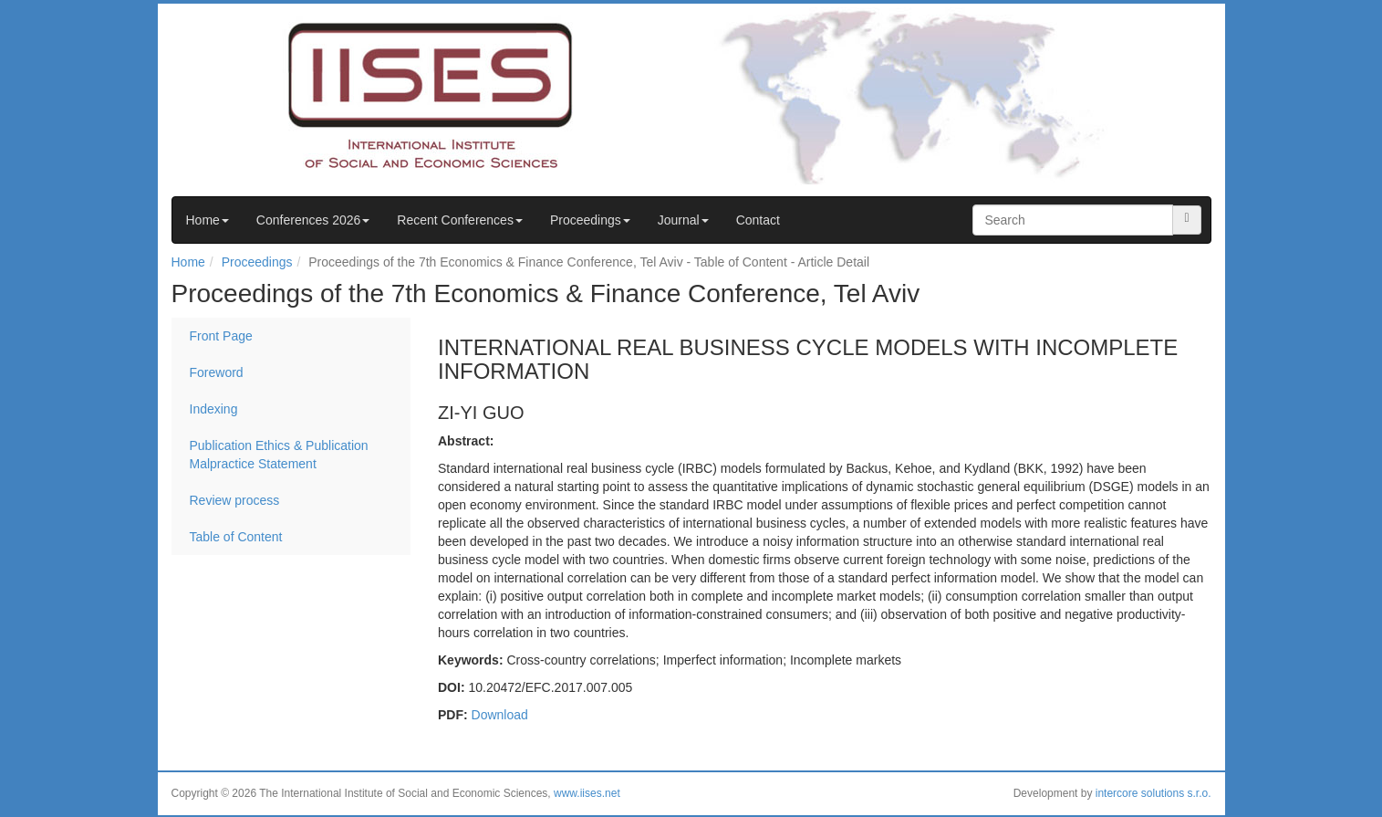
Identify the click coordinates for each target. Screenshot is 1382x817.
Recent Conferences (460, 220)
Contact (758, 220)
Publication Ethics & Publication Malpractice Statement (279, 454)
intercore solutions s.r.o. (1153, 793)
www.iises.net (587, 793)
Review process (235, 500)
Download (500, 714)
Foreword (217, 372)
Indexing (214, 409)
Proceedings (590, 220)
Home (207, 220)
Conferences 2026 (312, 220)
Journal (683, 220)
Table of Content (236, 536)
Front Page (221, 336)
